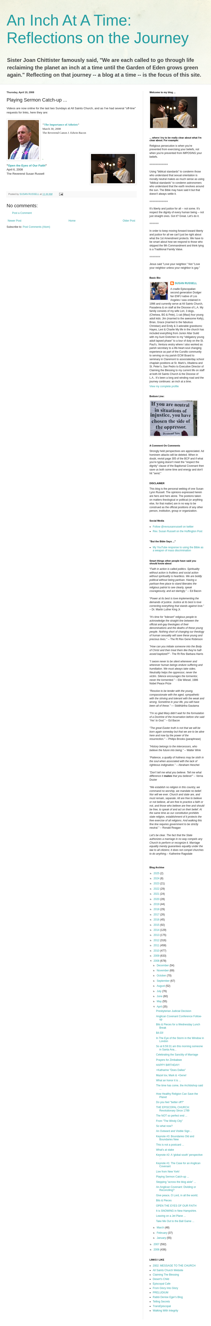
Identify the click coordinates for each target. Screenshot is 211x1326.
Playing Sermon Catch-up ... (172, 1176)
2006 (157, 1249)
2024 (157, 878)
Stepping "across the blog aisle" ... (176, 1181)
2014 (157, 930)
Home (72, 220)
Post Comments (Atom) (36, 226)
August (161, 985)
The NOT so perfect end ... (171, 1115)
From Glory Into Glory (165, 1288)
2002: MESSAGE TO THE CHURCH (174, 1265)
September (163, 980)
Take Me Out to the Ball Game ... (175, 1221)
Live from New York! (168, 1171)
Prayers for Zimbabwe (169, 1059)
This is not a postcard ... (170, 1144)
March (161, 1227)
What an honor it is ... (168, 1080)
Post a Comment (22, 213)
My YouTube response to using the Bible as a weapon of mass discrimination (178, 549)
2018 (157, 909)
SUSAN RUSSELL (186, 283)
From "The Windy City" (169, 1120)
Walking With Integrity (165, 1310)
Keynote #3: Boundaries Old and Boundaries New (175, 1138)
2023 (157, 883)
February (162, 1232)
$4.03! (159, 1032)
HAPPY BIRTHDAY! (168, 1065)
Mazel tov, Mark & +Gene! (171, 1075)
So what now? (164, 1126)
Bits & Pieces (164, 1200)
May (159, 1001)
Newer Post (14, 220)
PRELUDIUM (160, 1292)
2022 (157, 888)
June (160, 996)
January (162, 1237)
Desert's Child (161, 1279)
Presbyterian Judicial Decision (173, 1011)
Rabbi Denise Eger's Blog (168, 1297)
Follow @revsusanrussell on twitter (173, 526)
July (159, 991)
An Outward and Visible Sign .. (174, 1131)
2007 (157, 1244)
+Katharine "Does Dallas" (171, 1070)
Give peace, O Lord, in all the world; (177, 1195)
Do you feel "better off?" (170, 1102)
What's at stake (165, 1149)
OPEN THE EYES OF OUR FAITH (176, 1205)
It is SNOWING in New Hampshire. (176, 1210)
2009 (157, 955)
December (163, 965)
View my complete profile (164, 386)
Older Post (129, 220)
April (160, 1006)
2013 (157, 935)
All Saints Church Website (168, 1270)
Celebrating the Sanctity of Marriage (177, 1054)
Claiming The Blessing (166, 1274)
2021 (157, 893)
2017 (157, 914)
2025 (157, 873)
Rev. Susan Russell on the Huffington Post (177, 531)
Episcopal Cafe (162, 1283)
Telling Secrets (161, 1301)
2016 (157, 919)
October (162, 975)
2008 (157, 960)
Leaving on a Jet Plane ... (171, 1215)
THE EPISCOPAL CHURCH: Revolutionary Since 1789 (173, 1109)
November (163, 970)
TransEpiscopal (162, 1306)
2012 (157, 940)
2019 (157, 904)
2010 (157, 950)
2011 (157, 945)
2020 (157, 899)
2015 (157, 924)
